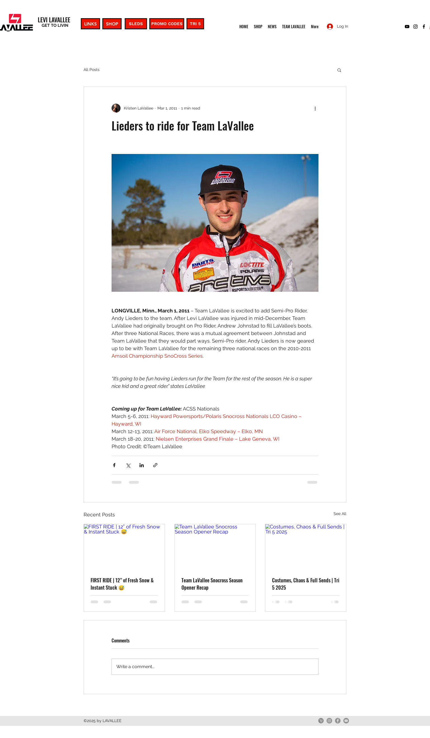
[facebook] (424, 26)
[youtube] (407, 26)
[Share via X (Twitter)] (128, 465)
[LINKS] (90, 23)
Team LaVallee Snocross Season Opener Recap (212, 583)
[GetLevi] (321, 720)
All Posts (92, 69)
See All (340, 513)
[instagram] (415, 26)
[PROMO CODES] (166, 23)
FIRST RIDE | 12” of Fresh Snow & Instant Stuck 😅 (122, 583)
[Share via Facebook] (114, 465)
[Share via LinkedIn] (141, 465)
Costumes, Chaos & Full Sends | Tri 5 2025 (305, 583)
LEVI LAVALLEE (54, 19)
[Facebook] (338, 720)
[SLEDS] (136, 23)
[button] (339, 70)
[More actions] (315, 108)
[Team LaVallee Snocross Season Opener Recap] (215, 546)
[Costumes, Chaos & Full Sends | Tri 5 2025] (305, 546)
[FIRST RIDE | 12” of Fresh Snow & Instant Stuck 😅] (124, 546)
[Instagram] (329, 720)
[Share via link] (155, 465)
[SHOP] (112, 23)
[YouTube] (346, 720)
